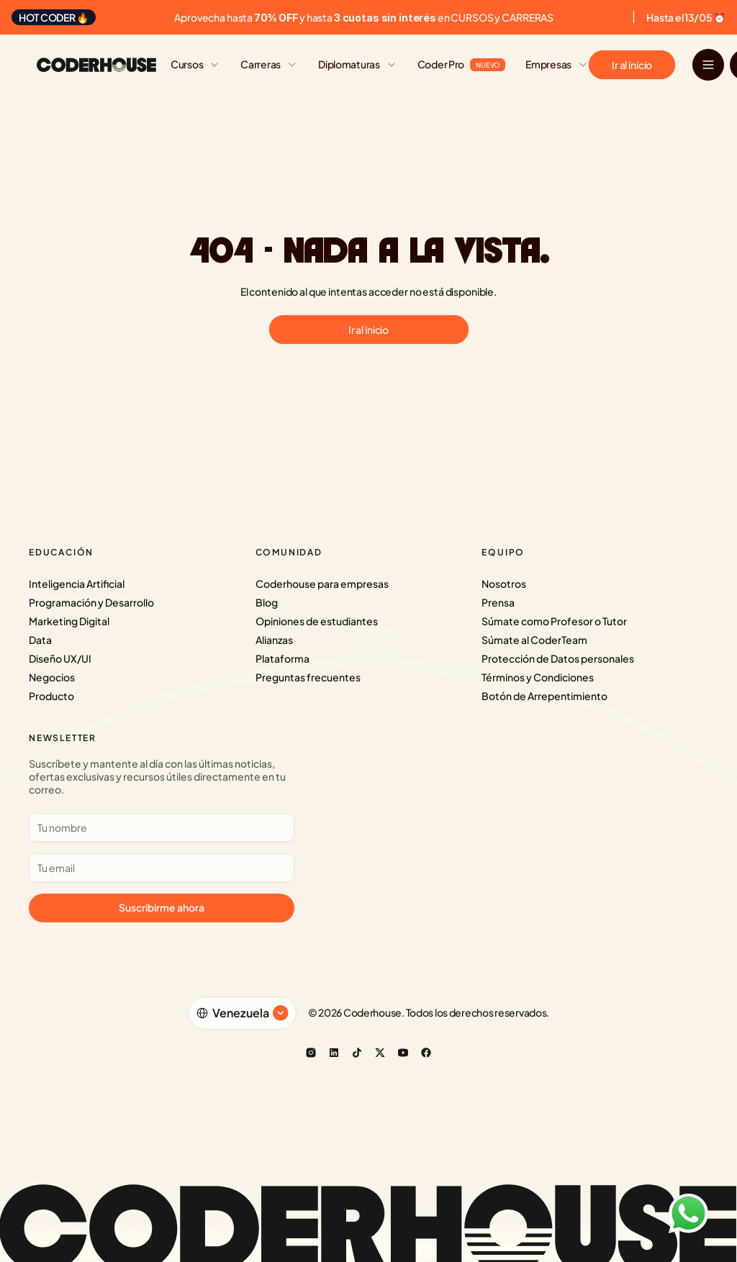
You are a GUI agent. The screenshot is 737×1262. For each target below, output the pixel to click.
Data (40, 639)
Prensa (498, 602)
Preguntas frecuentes (308, 677)
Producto (51, 695)
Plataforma (282, 658)
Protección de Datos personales (557, 658)
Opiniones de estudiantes (317, 620)
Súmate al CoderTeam (534, 639)
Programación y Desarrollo (91, 602)
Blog (267, 602)
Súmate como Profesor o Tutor (554, 620)
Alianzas (274, 639)
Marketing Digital (69, 620)
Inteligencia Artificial (77, 583)
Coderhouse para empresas (322, 583)
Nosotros (503, 583)
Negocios (52, 677)
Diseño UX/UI (60, 658)
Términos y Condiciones (537, 677)
